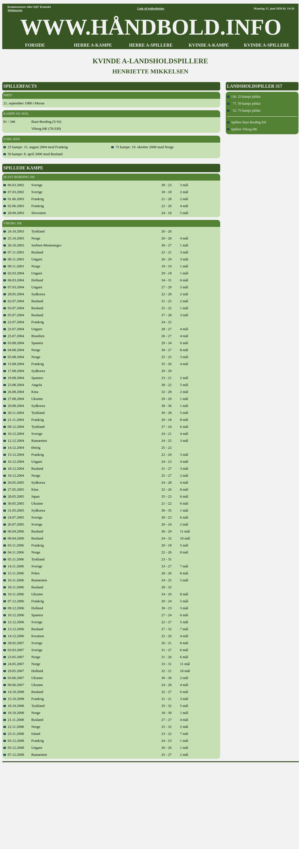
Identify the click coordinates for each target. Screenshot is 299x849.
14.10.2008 (13, 692)
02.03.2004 (13, 273)
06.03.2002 (13, 185)
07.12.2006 (13, 601)
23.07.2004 (13, 329)
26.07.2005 (13, 524)
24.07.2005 (13, 517)
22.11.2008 (13, 727)
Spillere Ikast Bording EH (246, 122)
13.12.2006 (13, 629)
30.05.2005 (13, 503)
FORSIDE (35, 45)
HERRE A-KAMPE (93, 45)
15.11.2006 (13, 573)
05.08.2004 (13, 357)
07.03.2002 (13, 192)
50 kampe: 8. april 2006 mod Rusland (33, 154)
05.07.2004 (13, 315)
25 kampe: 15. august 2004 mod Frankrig (35, 147)
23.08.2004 (13, 385)
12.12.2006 (13, 622)
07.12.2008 (13, 754)
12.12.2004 (13, 440)
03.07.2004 (13, 308)
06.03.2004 (13, 280)
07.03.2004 (13, 287)
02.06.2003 (13, 206)
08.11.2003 (13, 259)
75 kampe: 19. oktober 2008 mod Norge (142, 147)
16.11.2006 (13, 580)
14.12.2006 (13, 636)
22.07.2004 (13, 322)
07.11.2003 (13, 252)
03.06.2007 (13, 678)
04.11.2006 (13, 552)
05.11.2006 (13, 559)
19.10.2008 (13, 713)
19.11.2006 (13, 594)
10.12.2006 (13, 615)
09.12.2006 (13, 608)
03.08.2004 (13, 343)
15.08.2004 (13, 364)
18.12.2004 (13, 468)
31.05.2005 (13, 510)
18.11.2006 (13, 587)
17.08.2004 (13, 371)
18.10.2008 (13, 706)
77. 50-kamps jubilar (244, 103)
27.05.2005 (13, 489)
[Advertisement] (151, 804)
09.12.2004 (13, 426)
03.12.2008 (13, 740)
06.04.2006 (13, 531)
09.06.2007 (13, 685)
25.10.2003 (13, 238)
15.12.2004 (13, 454)
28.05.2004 (13, 294)
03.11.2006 (13, 545)
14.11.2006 (13, 566)
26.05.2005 (13, 482)
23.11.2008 (13, 734)
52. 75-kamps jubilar (244, 110)
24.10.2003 (13, 231)
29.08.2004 (13, 406)
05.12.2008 (13, 747)
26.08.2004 (13, 392)
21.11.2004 (13, 420)
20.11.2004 (13, 413)
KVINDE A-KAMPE (209, 45)
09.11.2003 (13, 266)
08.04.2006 (13, 538)
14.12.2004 (13, 447)
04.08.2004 (13, 350)
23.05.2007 (13, 657)
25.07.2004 (13, 336)
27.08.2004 (13, 399)
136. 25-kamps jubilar (244, 97)
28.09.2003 (13, 213)
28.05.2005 (13, 496)
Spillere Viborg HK (242, 129)
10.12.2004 (13, 433)
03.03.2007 (13, 650)
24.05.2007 (13, 664)
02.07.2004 (13, 301)
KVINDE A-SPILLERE (266, 45)
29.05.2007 (13, 671)
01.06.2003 (13, 199)
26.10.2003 (13, 245)
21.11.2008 (13, 720)
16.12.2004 (13, 461)
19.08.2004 (13, 378)
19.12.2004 (13, 475)
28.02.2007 (13, 643)
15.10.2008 (13, 699)
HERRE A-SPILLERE (151, 45)
